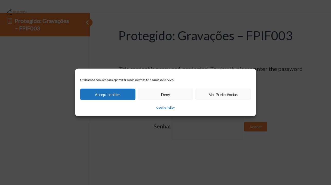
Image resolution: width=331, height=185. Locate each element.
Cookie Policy (165, 107)
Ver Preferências (223, 94)
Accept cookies (108, 94)
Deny (165, 94)
